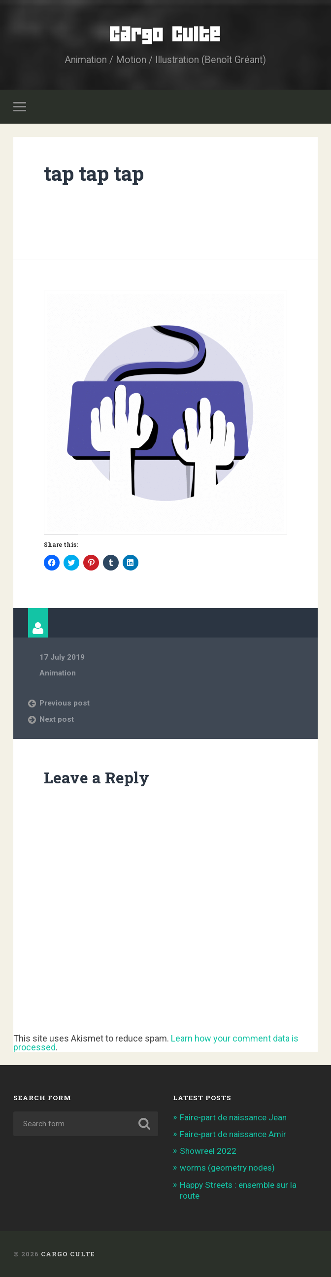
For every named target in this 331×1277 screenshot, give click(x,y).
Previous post (64, 703)
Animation (57, 673)
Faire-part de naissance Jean (233, 1117)
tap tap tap (94, 173)
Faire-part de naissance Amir (233, 1134)
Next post (56, 719)
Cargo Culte (165, 34)
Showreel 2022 (208, 1151)
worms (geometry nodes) (227, 1168)
